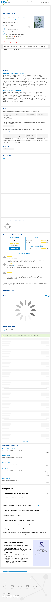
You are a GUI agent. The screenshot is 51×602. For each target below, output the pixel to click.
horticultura (5, 478)
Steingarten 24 (6, 462)
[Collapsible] (47, 493)
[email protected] (35, 505)
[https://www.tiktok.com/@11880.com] (10, 596)
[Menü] (49, 3)
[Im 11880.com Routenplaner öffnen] (46, 295)
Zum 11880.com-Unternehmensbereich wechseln (27, 3)
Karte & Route (8, 49)
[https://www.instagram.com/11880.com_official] (7, 596)
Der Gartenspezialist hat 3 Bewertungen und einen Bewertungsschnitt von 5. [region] (19, 524)
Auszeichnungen (32, 46)
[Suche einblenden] (42, 3)
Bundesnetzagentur (8, 547)
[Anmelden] (44, 3)
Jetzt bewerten (14, 248)
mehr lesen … (10, 270)
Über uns (6, 46)
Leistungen (14, 46)
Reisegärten (5, 455)
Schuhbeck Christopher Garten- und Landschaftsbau (15, 449)
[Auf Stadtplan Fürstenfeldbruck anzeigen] (48, 296)
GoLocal (14, 265)
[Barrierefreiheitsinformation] (46, 3)
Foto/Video (22, 46)
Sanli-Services (5, 469)
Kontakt (16, 49)
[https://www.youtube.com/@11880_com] (17, 596)
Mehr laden (25, 441)
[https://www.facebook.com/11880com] (3, 596)
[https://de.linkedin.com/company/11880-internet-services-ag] (14, 596)
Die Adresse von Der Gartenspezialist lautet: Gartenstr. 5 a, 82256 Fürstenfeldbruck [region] (21, 497)
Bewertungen (42, 46)
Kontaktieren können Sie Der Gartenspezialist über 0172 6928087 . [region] (21, 505)
